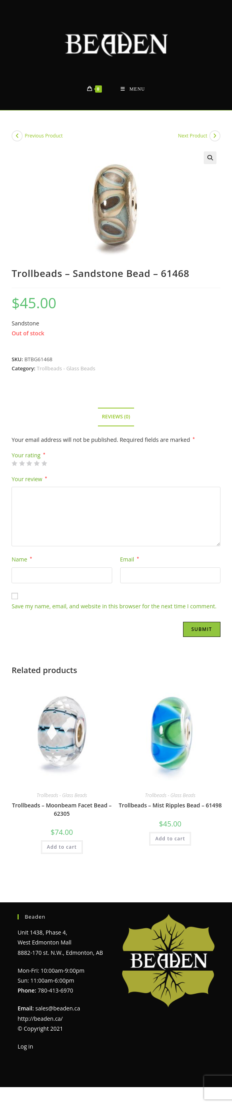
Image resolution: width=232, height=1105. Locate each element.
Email (129, 559)
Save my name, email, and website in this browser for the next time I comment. (114, 606)
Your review (29, 479)
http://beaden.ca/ (40, 1018)
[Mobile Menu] (133, 89)
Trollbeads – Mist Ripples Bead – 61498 (170, 805)
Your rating (28, 455)
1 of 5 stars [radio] (14, 463)
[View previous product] (17, 135)
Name (22, 559)
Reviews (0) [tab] (116, 416)
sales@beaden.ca (57, 1008)
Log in (25, 1046)
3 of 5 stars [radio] (29, 463)
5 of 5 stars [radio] (44, 463)
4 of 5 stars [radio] (36, 463)
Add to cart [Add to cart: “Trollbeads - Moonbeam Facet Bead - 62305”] (62, 847)
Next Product (192, 135)
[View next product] (214, 135)
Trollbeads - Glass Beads (66, 368)
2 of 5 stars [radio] (22, 463)
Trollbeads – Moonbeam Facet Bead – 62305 (61, 809)
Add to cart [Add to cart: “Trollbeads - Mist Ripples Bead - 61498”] (170, 838)
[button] (210, 157)
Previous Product (43, 135)
